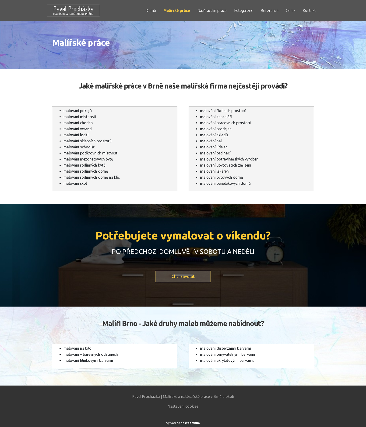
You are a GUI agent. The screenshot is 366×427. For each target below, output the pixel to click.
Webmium (192, 422)
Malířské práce (176, 10)
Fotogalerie (243, 10)
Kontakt (309, 10)
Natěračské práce (212, 10)
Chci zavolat (183, 276)
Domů (151, 10)
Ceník (290, 10)
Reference (269, 10)
